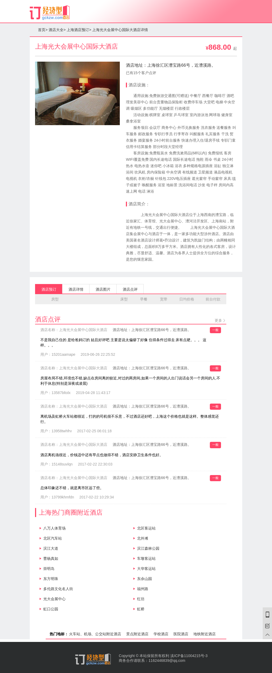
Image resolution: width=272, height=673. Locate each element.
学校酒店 (161, 634)
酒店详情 (76, 289)
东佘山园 (144, 579)
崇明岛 (48, 568)
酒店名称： (73, 330)
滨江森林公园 (148, 548)
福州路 (142, 589)
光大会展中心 (54, 599)
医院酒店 (180, 634)
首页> (43, 30)
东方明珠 (50, 579)
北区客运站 (146, 528)
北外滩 (142, 538)
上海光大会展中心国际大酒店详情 (120, 30)
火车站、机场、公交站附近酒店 (95, 634)
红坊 (140, 599)
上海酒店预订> (79, 30)
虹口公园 (50, 609)
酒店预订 (48, 289)
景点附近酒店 (137, 634)
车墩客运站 (146, 558)
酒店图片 (103, 289)
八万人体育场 (54, 528)
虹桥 (140, 609)
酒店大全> (57, 30)
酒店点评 (130, 289)
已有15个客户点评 (141, 73)
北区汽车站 (52, 538)
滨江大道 (50, 548)
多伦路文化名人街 (58, 589)
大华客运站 (146, 568)
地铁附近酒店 (204, 634)
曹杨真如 (50, 558)
